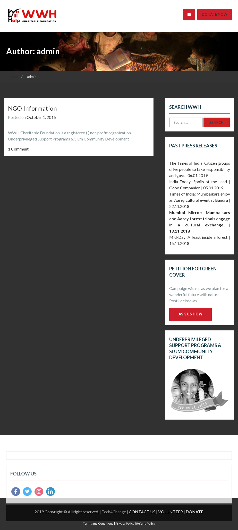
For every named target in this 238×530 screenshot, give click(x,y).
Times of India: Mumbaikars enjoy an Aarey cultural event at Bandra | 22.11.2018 (199, 200)
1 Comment (18, 148)
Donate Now (214, 14)
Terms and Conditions (98, 523)
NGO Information (32, 108)
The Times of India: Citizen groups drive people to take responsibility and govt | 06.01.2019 (199, 169)
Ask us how (190, 314)
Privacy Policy (124, 523)
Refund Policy (145, 523)
